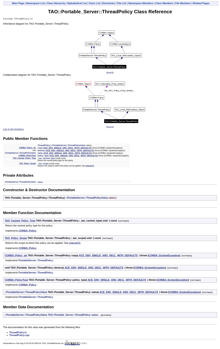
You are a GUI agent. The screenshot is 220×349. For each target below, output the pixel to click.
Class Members (164, 3)
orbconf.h (90, 166)
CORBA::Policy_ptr (27, 148)
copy (40, 148)
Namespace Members (140, 3)
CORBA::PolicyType (27, 156)
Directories (108, 3)
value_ (41, 182)
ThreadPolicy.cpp (19, 335)
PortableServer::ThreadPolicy (36, 261)
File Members (183, 3)
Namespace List (35, 3)
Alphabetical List (77, 3)
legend (110, 73)
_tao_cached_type (46, 159)
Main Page (18, 3)
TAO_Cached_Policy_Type (24, 159)
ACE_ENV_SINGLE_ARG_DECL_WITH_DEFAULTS (67, 148)
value (40, 153)
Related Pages (201, 3)
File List (121, 3)
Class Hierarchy (56, 3)
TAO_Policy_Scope (27, 164)
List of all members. (13, 129)
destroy (41, 151)
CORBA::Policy (27, 231)
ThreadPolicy (44, 146)
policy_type (43, 156)
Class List (94, 3)
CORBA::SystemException (164, 256)
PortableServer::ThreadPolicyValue (69, 146)
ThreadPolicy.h (18, 333)
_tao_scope (43, 164)
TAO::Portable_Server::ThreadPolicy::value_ (73, 315)
